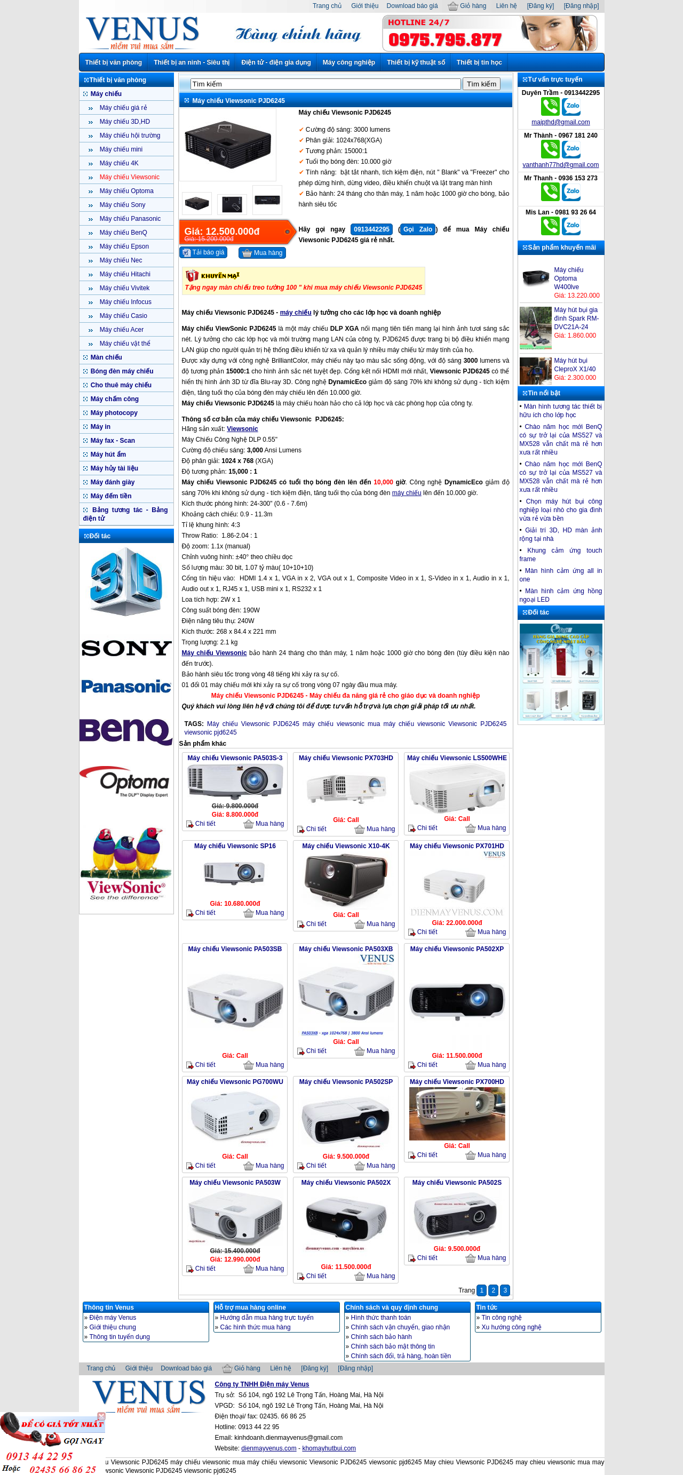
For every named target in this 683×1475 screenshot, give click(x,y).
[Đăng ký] (540, 6)
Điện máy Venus (113, 1317)
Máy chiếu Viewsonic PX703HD (346, 758)
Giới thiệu (364, 6)
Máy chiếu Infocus (125, 302)
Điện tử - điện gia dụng (276, 62)
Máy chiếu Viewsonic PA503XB (346, 949)
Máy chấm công (114, 399)
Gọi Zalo (417, 229)
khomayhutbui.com (329, 1448)
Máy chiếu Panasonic (129, 218)
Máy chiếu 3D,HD (124, 121)
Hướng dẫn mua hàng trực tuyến (267, 1317)
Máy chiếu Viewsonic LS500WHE (457, 758)
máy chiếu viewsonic (333, 724)
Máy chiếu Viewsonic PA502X (346, 1182)
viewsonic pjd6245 (211, 732)
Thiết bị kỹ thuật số (416, 62)
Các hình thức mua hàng (255, 1327)
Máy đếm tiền (110, 496)
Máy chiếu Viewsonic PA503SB (235, 949)
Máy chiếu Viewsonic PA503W (235, 1182)
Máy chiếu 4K (118, 163)
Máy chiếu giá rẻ (122, 107)
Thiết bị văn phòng (113, 62)
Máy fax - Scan (112, 440)
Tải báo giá (203, 253)
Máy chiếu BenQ (122, 232)
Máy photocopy (113, 413)
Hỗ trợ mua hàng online (250, 1307)
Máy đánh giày (112, 482)
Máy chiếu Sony (122, 205)
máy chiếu (296, 312)
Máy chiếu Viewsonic (129, 177)
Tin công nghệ (502, 1317)
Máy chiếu (105, 94)
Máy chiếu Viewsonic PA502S (457, 1182)
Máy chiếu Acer (121, 329)
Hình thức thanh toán (381, 1317)
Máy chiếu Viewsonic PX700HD (457, 1082)
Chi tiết (201, 824)
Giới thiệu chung (113, 1327)
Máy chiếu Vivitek (124, 288)
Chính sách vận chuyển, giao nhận (400, 1327)
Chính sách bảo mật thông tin (393, 1346)
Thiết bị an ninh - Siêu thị (191, 62)
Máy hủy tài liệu (114, 468)
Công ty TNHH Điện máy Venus (262, 1384)
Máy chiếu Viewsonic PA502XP (457, 949)
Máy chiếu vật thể (124, 343)
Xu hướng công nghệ (512, 1327)
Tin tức (487, 1307)
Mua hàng (262, 253)
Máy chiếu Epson (123, 246)
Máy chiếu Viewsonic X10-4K (346, 846)
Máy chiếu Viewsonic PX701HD (457, 846)
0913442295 (372, 229)
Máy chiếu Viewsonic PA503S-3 (235, 758)
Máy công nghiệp (349, 62)
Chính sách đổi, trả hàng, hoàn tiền (401, 1356)
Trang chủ (327, 6)
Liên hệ (507, 6)
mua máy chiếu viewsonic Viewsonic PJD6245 (437, 724)
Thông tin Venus (109, 1307)
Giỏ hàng (467, 6)
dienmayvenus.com (268, 1448)
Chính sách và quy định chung (392, 1307)
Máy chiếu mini (120, 149)
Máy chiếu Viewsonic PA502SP (346, 1082)
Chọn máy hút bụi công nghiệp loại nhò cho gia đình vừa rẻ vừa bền (561, 510)
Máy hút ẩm (107, 454)
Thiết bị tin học (479, 62)
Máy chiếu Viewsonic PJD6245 (253, 724)
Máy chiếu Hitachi (124, 274)
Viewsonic (242, 429)
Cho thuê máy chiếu (120, 385)
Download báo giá (412, 6)
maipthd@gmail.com (560, 122)
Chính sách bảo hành (381, 1337)
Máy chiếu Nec (120, 260)
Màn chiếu (105, 357)
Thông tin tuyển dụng (120, 1337)
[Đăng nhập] (581, 6)
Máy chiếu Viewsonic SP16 (235, 846)
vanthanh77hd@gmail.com (561, 165)
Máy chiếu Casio (122, 316)
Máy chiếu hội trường (129, 135)
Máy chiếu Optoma (126, 191)
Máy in (100, 426)
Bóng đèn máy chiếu (121, 371)
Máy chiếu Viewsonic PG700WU (235, 1082)
